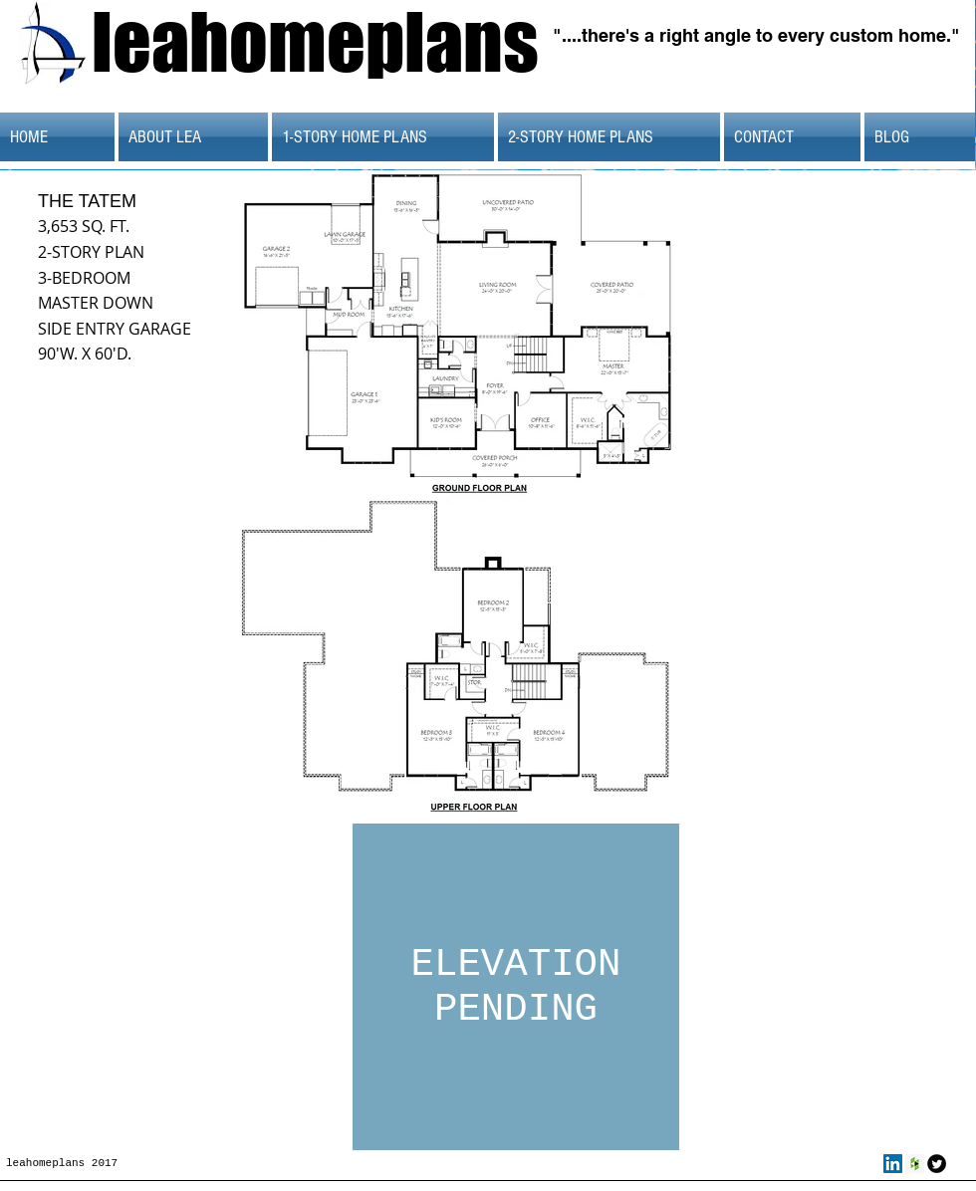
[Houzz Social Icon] (914, 1163)
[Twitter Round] (936, 1163)
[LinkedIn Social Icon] (892, 1163)
